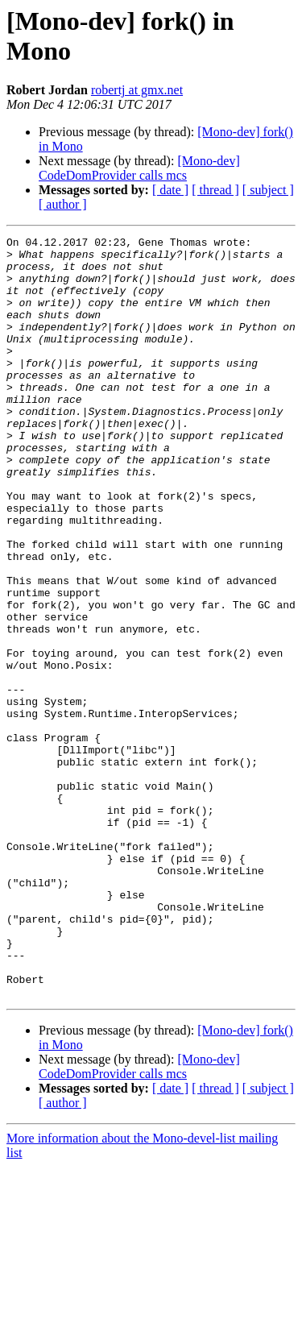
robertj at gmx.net (137, 90)
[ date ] (170, 190)
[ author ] (63, 204)
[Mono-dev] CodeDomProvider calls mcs (139, 168)
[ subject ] (268, 190)
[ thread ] (215, 190)
